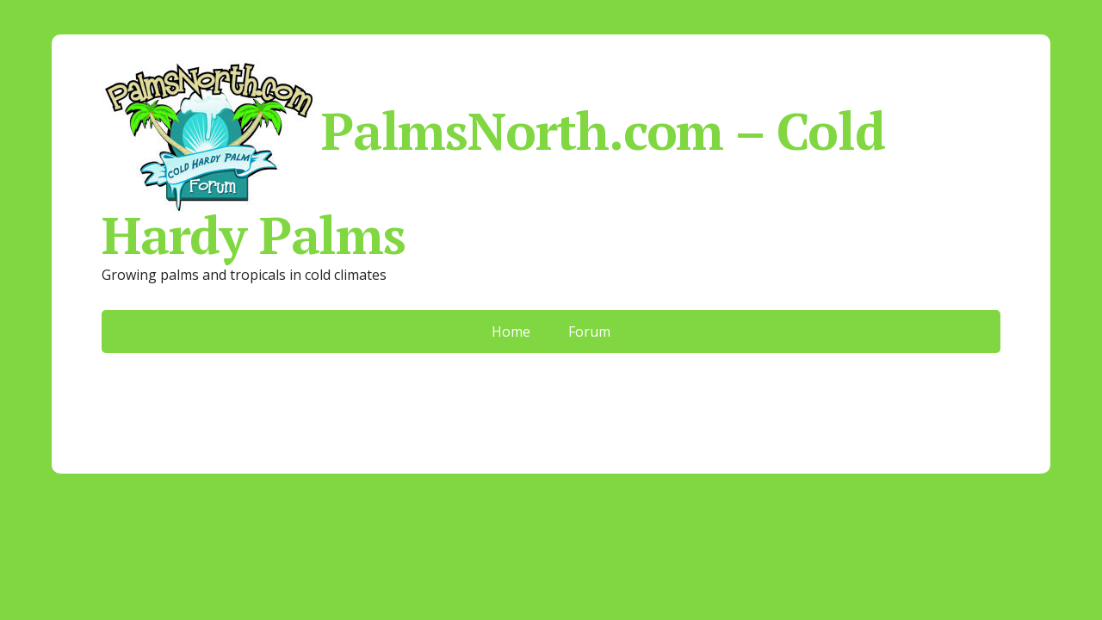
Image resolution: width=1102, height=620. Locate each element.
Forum (589, 331)
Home (511, 331)
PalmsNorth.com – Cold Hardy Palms (493, 158)
